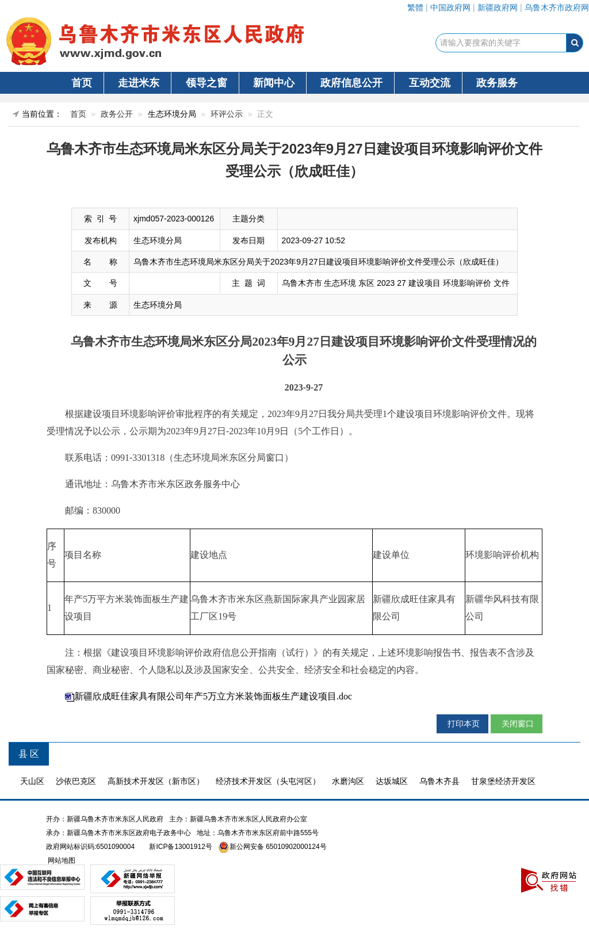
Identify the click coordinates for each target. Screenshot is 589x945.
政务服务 (497, 83)
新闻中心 (273, 83)
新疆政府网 (497, 7)
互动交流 (429, 83)
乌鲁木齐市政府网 (557, 7)
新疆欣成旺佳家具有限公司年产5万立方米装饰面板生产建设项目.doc (213, 696)
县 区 (28, 754)
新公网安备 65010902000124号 (278, 847)
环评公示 (227, 113)
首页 (81, 83)
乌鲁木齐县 (439, 781)
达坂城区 (392, 781)
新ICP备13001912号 (180, 847)
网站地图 (60, 860)
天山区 (32, 781)
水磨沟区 (348, 781)
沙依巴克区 (76, 781)
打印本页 (462, 723)
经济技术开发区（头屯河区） (268, 781)
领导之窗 (206, 83)
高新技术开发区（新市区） (156, 781)
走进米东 (138, 83)
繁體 (415, 7)
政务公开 (117, 113)
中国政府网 (450, 7)
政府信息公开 (351, 83)
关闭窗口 (516, 723)
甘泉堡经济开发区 (503, 781)
